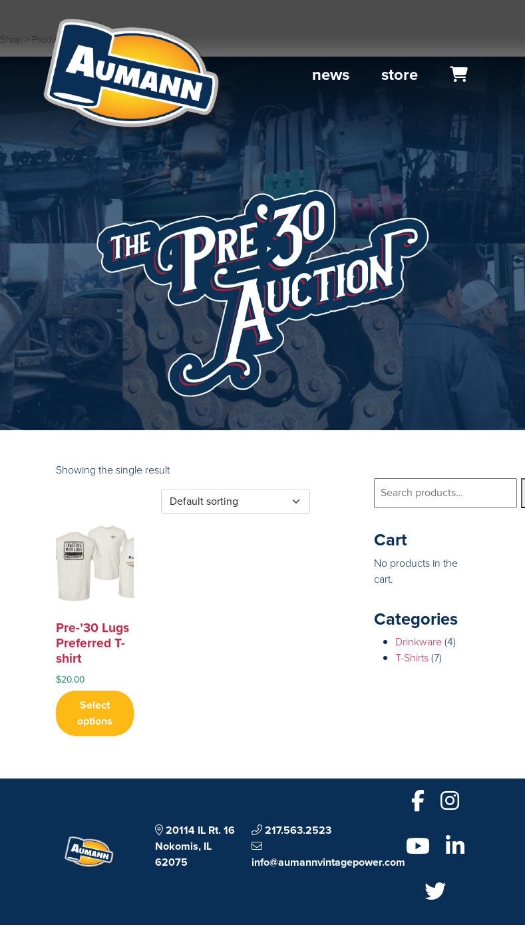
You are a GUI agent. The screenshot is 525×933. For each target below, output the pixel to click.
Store (399, 75)
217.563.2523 (291, 830)
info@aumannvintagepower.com (328, 855)
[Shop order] (235, 501)
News (330, 75)
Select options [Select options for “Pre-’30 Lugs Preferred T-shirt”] (94, 713)
